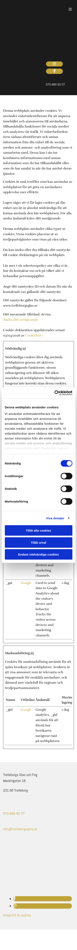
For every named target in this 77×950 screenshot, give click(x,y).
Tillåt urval (38, 542)
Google (26, 583)
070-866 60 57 (14, 813)
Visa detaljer (55, 518)
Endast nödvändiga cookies (38, 554)
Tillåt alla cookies (38, 530)
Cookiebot (33, 335)
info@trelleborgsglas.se (20, 829)
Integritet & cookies (17, 915)
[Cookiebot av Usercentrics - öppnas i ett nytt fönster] (54, 392)
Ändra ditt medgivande (20, 320)
